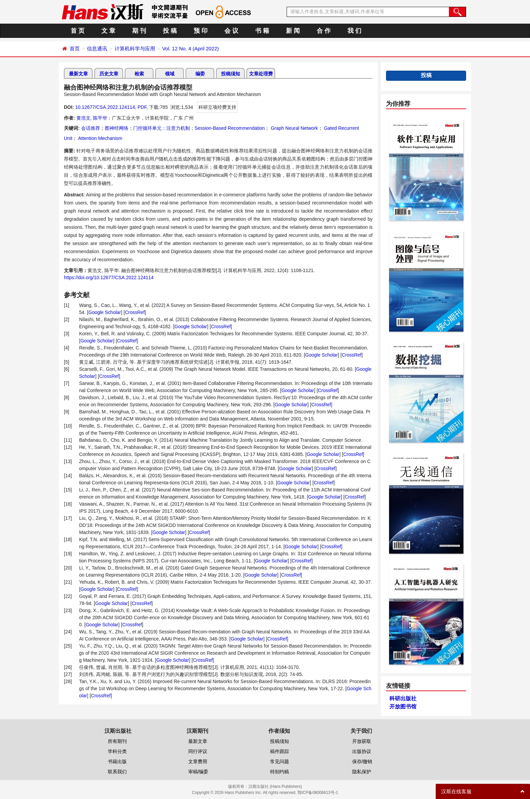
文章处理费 (261, 73)
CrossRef (134, 312)
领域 (169, 73)
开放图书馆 (402, 706)
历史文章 (108, 73)
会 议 (231, 30)
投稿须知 (230, 73)
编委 (200, 73)
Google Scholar (104, 312)
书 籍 (262, 30)
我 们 (354, 30)
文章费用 (197, 761)
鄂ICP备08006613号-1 (317, 792)
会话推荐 (90, 128)
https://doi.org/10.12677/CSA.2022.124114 (108, 277)
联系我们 (117, 771)
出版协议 (361, 751)
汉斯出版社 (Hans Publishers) (275, 786)
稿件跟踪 (279, 751)
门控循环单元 (147, 128)
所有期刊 (117, 741)
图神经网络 (116, 128)
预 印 (201, 30)
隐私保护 (361, 771)
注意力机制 (178, 128)
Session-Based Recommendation (230, 128)
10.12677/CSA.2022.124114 (105, 107)
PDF (142, 107)
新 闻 (293, 30)
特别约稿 (279, 771)
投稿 (426, 75)
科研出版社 (402, 698)
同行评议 (197, 751)
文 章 (108, 30)
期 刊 (139, 30)
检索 (139, 73)
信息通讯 (97, 48)
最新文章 (78, 73)
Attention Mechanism (99, 138)
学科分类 (117, 751)
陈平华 (100, 118)
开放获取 (361, 741)
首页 (75, 48)
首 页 (78, 30)
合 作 (324, 30)
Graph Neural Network (293, 128)
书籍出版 (117, 761)
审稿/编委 (198, 771)
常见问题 (279, 761)
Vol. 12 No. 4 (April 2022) (190, 48)
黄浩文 (83, 118)
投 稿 (170, 30)
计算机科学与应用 (135, 48)
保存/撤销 (362, 761)
